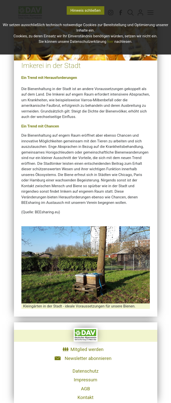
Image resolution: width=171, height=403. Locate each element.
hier (110, 41)
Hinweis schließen (85, 10)
